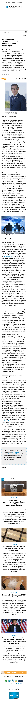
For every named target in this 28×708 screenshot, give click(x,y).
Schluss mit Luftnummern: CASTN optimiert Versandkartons (14, 596)
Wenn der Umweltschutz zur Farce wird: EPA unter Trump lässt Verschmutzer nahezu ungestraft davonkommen (14, 640)
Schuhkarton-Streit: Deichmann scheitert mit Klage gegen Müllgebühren (14, 548)
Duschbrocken (9, 256)
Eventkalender (20, 2)
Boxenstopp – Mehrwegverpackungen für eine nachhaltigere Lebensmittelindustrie (14, 503)
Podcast (13, 2)
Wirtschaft (14, 497)
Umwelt (14, 635)
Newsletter (8, 2)
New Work (8, 421)
